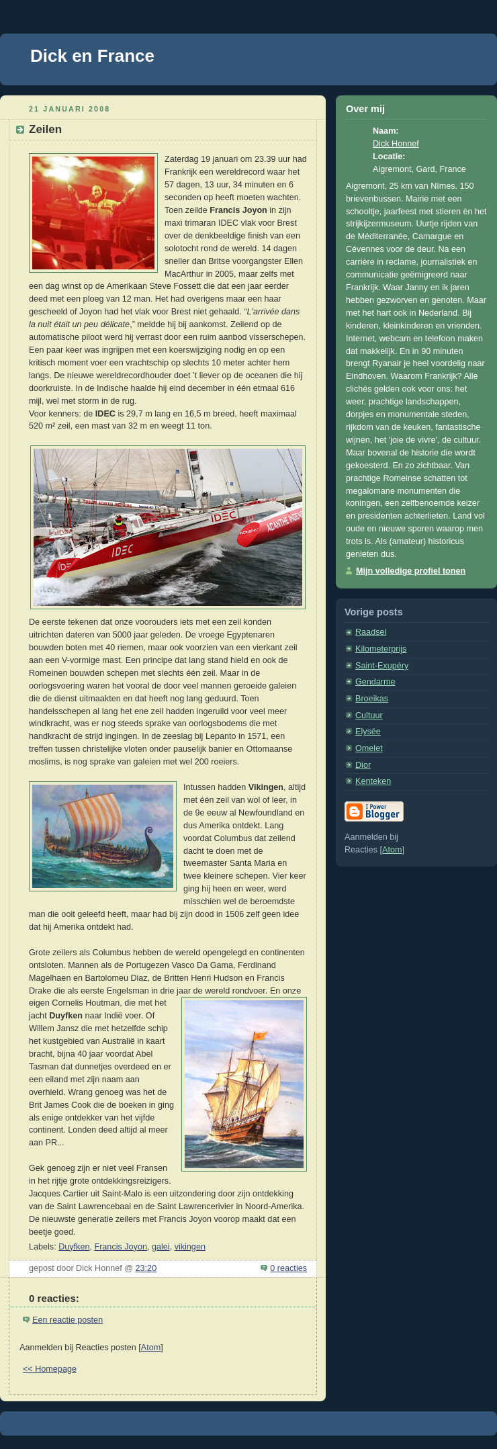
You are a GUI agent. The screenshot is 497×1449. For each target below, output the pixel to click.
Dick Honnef (396, 143)
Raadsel (370, 632)
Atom (151, 1347)
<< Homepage (50, 1369)
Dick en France (92, 56)
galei (161, 1247)
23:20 (146, 1268)
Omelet (369, 748)
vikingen (190, 1247)
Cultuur (369, 715)
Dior (363, 765)
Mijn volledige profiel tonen (410, 571)
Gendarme (375, 682)
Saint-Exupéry (381, 665)
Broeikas (371, 698)
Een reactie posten (67, 1320)
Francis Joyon (120, 1247)
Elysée (368, 731)
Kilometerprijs (380, 649)
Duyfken (73, 1247)
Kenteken (373, 781)
